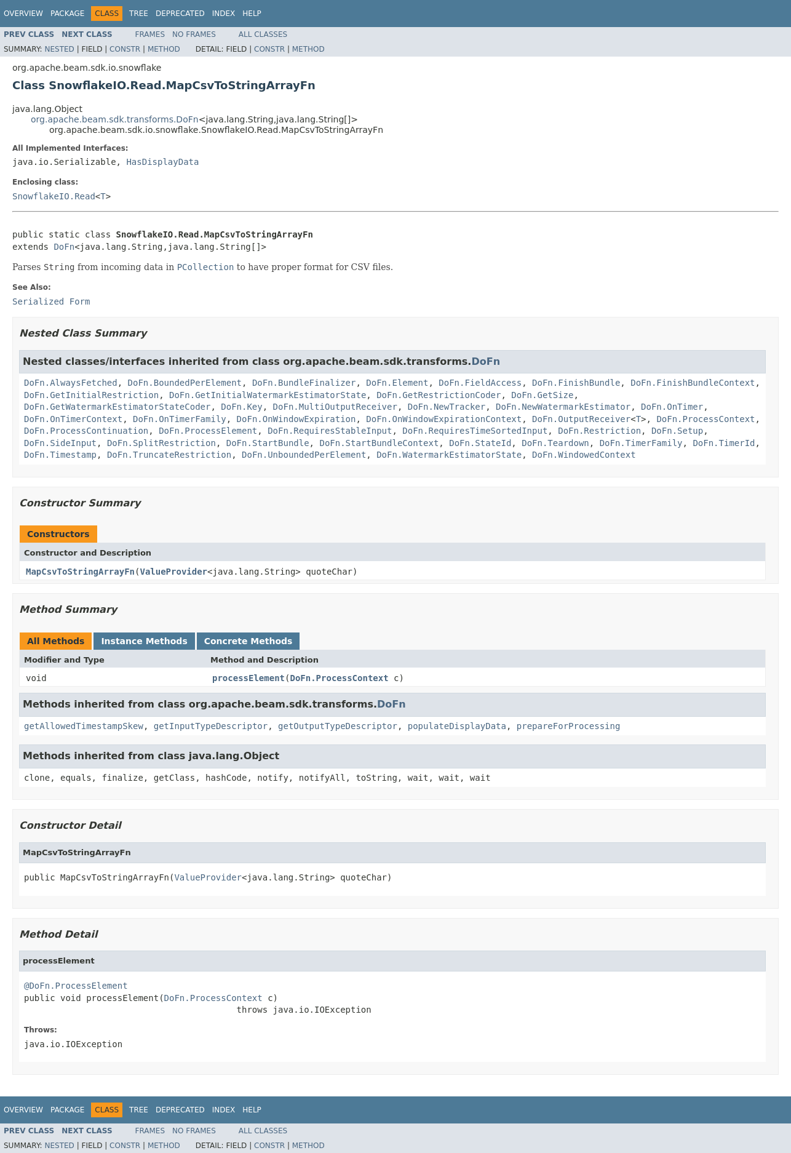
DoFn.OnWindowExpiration (296, 419)
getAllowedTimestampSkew (83, 726)
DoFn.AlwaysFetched (70, 383)
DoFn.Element (397, 383)
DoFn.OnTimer (672, 407)
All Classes (263, 34)
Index (224, 13)
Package (67, 13)
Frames (150, 34)
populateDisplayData (457, 726)
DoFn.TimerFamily (641, 443)
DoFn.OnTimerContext (73, 419)
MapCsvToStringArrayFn (80, 571)
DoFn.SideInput (60, 443)
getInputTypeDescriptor (211, 726)
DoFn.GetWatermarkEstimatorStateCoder (117, 407)
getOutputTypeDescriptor (337, 726)
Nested (59, 49)
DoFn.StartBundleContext (379, 443)
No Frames (194, 34)
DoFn (64, 247)
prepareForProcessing (569, 726)
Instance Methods (144, 641)
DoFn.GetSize (542, 395)
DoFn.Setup (677, 431)
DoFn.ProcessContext (705, 419)
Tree (138, 13)
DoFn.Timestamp (60, 455)
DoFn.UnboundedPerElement (304, 455)
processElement (248, 678)
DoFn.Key (241, 407)
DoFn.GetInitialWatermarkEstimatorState (267, 395)
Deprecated (180, 13)
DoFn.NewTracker (446, 407)
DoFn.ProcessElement (208, 431)
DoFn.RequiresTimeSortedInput (474, 431)
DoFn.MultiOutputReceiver (335, 407)
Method (164, 49)
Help (251, 13)
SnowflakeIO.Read (53, 196)
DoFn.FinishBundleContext (692, 383)
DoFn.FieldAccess (480, 383)
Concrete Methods (248, 641)
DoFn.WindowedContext (584, 455)
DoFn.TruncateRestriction (169, 455)
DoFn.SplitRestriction (161, 443)
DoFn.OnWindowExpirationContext (444, 419)
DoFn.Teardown (555, 443)
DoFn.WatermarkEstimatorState (449, 455)
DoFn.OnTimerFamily (179, 419)
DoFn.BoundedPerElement (185, 383)
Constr (124, 49)
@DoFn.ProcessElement (76, 986)
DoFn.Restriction (599, 431)
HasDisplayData (162, 162)
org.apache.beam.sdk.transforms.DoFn (115, 119)
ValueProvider (173, 571)
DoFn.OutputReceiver (581, 419)
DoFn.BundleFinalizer (304, 383)
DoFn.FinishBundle (576, 383)
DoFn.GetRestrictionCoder (438, 395)
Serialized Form (51, 301)
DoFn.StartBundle (267, 443)
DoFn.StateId (480, 443)
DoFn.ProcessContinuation (86, 431)
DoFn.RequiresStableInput (330, 431)
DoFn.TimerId (724, 443)
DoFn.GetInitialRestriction (91, 395)
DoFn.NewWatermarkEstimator (563, 407)
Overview (23, 13)
